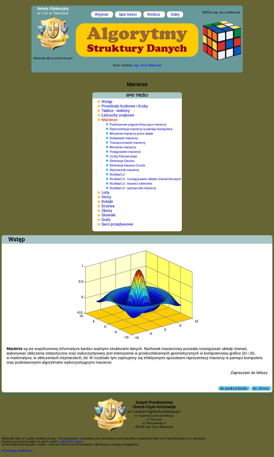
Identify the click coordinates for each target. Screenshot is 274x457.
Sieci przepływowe (117, 224)
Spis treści (128, 14)
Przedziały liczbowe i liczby (124, 106)
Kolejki (107, 201)
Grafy (106, 219)
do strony (261, 388)
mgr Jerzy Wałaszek (147, 65)
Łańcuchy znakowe (117, 115)
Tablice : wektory (115, 110)
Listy (105, 192)
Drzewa (107, 206)
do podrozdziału (234, 388)
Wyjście (102, 14)
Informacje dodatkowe (17, 450)
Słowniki (108, 215)
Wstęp (106, 101)
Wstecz (154, 14)
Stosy (106, 197)
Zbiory (106, 210)
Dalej (175, 14)
